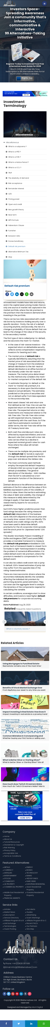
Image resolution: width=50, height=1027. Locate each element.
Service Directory (11, 917)
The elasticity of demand (18, 178)
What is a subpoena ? (17, 146)
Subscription (9, 915)
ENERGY (30, 867)
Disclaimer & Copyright (14, 844)
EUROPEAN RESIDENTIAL (36, 884)
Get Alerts (31, 909)
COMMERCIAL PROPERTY (14, 887)
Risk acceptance (15, 183)
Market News (9, 912)
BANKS (29, 875)
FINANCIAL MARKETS (12, 898)
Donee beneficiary (15, 241)
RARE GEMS (31, 881)
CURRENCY (8, 870)
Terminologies (10, 926)
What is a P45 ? (14, 157)
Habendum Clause (16, 225)
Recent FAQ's (32, 923)
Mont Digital (37, 1007)
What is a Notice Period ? (18, 162)
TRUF (10, 173)
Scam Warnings (33, 917)
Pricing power (13, 199)
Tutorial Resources (12, 842)
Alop (10, 257)
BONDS (29, 870)
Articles (7, 909)
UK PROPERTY (9, 884)
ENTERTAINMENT (10, 875)
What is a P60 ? (14, 152)
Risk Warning (9, 847)
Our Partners (32, 926)
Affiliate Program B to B (14, 920)
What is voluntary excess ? (18, 629)
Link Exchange (10, 923)
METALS (7, 867)
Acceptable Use (11, 853)
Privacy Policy (9, 850)
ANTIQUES (8, 873)
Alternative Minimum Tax (18, 251)
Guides (30, 912)
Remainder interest (16, 188)
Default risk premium (16, 246)
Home (6, 836)
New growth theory (16, 209)
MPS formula (13, 220)
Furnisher (12, 230)
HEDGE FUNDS (32, 878)
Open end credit (15, 204)
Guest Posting (10, 929)
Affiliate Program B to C (36, 920)
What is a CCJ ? (14, 167)
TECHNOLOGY (32, 873)
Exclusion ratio (14, 236)
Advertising (31, 915)
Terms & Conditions (12, 856)
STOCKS (7, 878)
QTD (10, 194)
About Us (8, 839)
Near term (12, 215)
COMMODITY (9, 881)
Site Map (30, 929)
